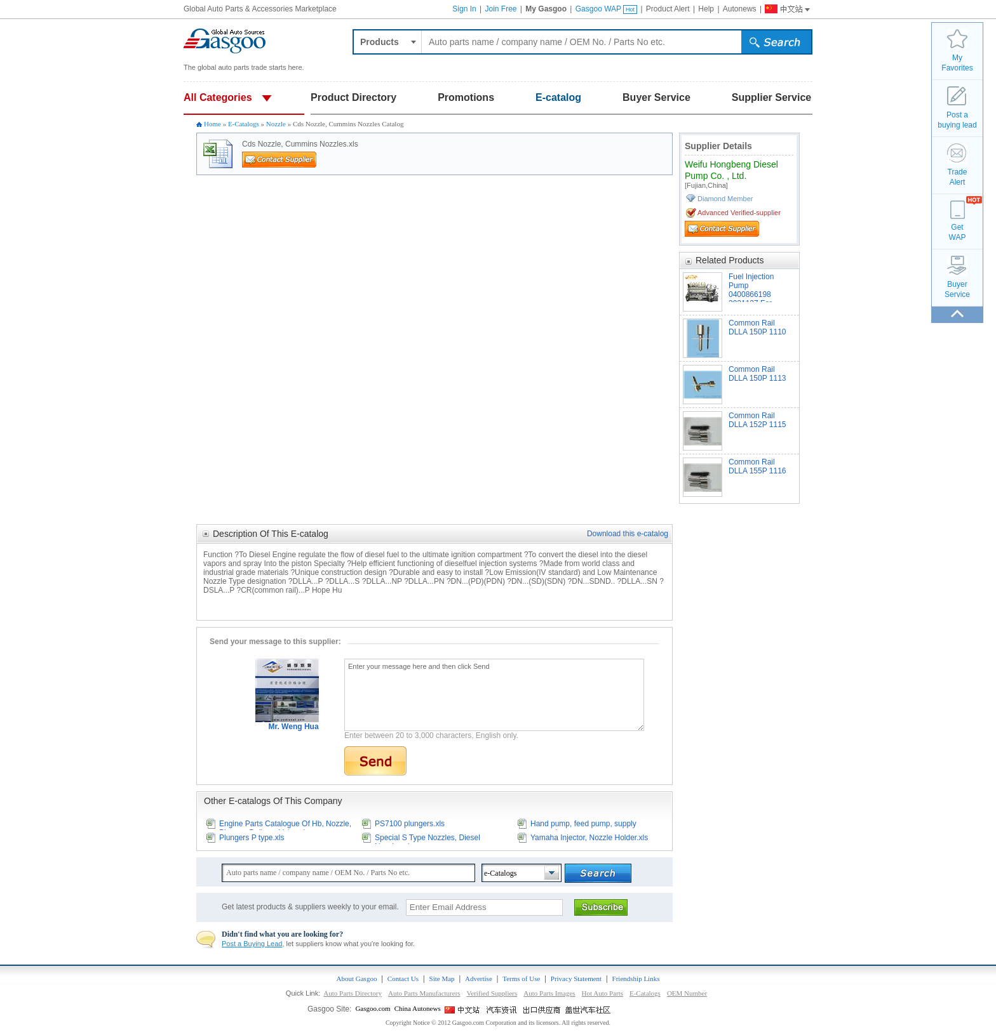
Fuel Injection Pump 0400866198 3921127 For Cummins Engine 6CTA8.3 (757, 287)
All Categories (218, 97)
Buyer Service (656, 97)
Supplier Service (771, 97)
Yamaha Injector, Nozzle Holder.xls (589, 837)
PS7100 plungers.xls (410, 823)
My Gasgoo (546, 8)
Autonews (740, 8)
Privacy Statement (576, 978)
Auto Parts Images (549, 993)
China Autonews (417, 1008)
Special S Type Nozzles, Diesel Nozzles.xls (427, 838)
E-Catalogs (243, 124)
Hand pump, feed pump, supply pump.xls (583, 824)
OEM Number (687, 993)
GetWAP (957, 232)
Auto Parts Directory (352, 993)
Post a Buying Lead (252, 943)
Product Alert (668, 8)
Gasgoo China (782, 7)
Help (706, 8)
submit (776, 43)
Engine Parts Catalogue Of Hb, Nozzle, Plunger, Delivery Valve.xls (285, 824)
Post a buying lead (957, 119)
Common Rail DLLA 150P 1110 (757, 327)
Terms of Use (521, 978)
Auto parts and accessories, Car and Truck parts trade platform (225, 41)
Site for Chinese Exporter (542, 1009)
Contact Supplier (270, 167)
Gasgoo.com (372, 1008)
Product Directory (353, 97)
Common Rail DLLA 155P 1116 (757, 466)
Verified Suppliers (492, 993)
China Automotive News (503, 1009)
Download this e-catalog (627, 533)
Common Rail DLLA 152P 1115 (757, 420)
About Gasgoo (357, 978)
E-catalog (558, 97)
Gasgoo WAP (606, 8)
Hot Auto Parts (602, 993)
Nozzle (276, 124)
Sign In (464, 8)
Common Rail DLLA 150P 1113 (757, 374)
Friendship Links (636, 978)
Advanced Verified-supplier (739, 212)
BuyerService (957, 289)
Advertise (478, 978)
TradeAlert (957, 177)
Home (212, 124)
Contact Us (403, 978)
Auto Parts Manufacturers (424, 993)
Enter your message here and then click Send (494, 695)
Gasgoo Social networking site (588, 1009)
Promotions (466, 97)
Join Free (500, 8)
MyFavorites (956, 62)
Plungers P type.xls (252, 837)
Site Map (442, 978)
